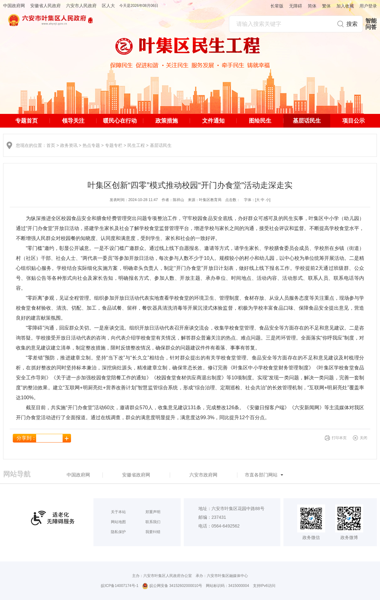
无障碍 (295, 5)
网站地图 (118, 522)
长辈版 (276, 5)
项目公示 (353, 121)
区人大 (108, 5)
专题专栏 (113, 145)
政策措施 (166, 121)
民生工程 (136, 145)
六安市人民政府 (81, 5)
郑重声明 (152, 512)
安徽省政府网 (136, 474)
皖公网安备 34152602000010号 (172, 586)
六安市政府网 (203, 474)
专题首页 (26, 121)
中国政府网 (14, 5)
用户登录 (368, 5)
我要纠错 (152, 532)
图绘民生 (260, 121)
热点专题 (91, 145)
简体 (312, 5)
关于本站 (118, 512)
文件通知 (213, 121)
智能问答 (371, 24)
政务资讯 (69, 145)
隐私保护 (118, 532)
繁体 (326, 5)
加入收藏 (345, 5)
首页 (50, 145)
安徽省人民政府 (45, 5)
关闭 (363, 438)
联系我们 (152, 522)
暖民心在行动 (120, 121)
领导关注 (73, 121)
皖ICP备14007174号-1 (119, 586)
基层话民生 (307, 121)
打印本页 (339, 438)
